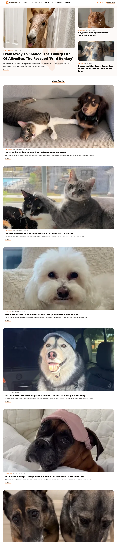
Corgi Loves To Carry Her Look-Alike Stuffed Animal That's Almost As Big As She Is (57, 250)
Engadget (25, 530)
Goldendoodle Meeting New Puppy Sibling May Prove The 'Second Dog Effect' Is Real (56, 344)
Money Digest (63, 530)
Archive (55, 520)
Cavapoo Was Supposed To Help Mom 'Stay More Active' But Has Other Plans (20, 441)
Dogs (25, 3)
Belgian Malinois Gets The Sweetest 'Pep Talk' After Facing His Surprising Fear (95, 393)
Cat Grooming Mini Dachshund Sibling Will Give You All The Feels (19, 112)
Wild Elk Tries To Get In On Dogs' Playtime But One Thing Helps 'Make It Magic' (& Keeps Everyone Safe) (20, 345)
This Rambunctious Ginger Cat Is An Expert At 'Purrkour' (20, 485)
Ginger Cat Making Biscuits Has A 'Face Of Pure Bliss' (94, 34)
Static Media (49, 523)
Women (83, 530)
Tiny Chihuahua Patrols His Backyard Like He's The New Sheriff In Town (93, 487)
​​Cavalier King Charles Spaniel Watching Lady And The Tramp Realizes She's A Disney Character (57, 488)
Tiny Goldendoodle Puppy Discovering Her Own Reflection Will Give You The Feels (95, 250)
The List (77, 530)
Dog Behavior (46, 153)
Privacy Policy (65, 520)
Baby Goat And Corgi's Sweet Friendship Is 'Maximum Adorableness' (19, 393)
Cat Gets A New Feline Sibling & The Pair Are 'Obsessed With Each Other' (57, 112)
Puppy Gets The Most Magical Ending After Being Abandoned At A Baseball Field (57, 204)
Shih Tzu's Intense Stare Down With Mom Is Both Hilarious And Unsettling (20, 204)
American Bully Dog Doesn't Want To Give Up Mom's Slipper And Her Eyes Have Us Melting (20, 296)
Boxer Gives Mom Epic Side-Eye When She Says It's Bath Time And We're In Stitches (57, 158)
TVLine (37, 530)
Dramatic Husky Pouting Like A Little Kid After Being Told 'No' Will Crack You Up (20, 250)
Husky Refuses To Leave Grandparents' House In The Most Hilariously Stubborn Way (20, 158)
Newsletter (110, 2)
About (48, 520)
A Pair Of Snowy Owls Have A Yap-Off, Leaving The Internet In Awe (58, 393)
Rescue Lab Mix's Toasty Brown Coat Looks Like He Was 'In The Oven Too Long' (95, 68)
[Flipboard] (100, 3)
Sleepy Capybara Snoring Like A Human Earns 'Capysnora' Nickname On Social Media (58, 441)
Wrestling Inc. (91, 530)
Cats (31, 3)
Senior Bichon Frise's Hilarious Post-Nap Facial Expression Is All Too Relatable (95, 112)
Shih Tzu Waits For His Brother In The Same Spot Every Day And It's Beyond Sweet (96, 344)
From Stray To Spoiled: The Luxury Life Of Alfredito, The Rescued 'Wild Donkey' (38, 56)
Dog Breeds (81, 63)
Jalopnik (31, 530)
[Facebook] (95, 3)
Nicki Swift (71, 530)
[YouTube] (98, 3)
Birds (44, 387)
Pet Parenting (57, 3)
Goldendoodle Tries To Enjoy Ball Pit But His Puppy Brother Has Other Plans (95, 204)
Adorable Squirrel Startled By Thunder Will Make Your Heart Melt (94, 441)
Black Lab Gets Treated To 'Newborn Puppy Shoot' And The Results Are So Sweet (95, 296)
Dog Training (8, 291)
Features (68, 3)
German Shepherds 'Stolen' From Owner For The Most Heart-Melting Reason (96, 158)
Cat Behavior (81, 30)
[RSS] (103, 3)
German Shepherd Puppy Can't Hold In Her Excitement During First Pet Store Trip (57, 296)
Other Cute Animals (42, 3)
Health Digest (54, 530)
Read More (6, 70)
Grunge (47, 530)
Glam (41, 530)
